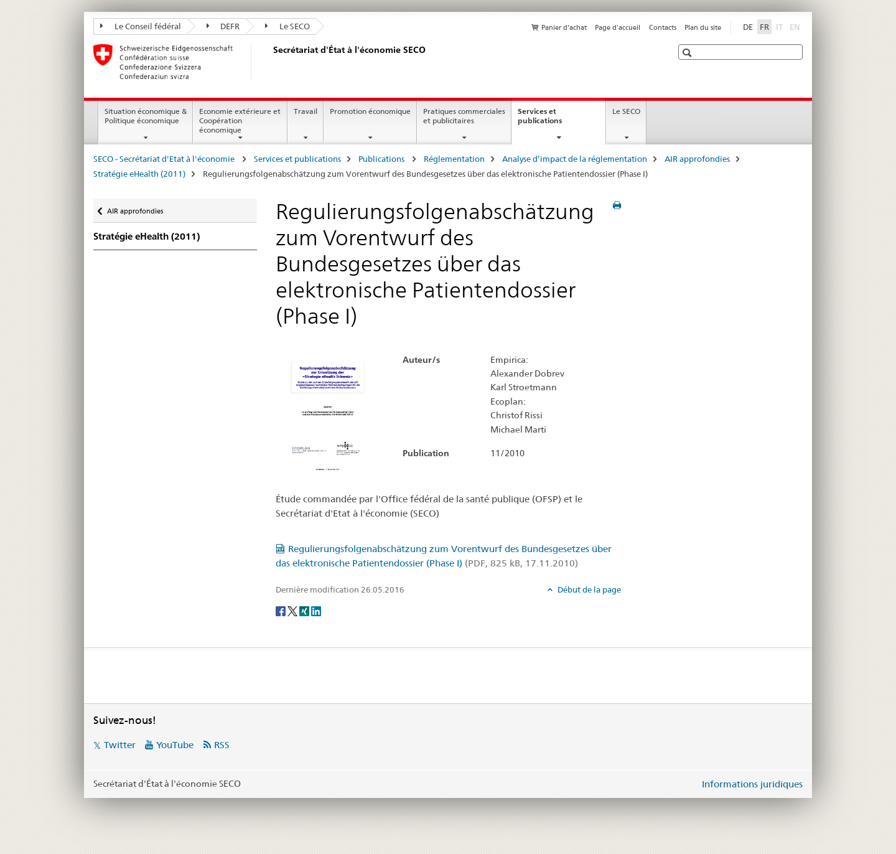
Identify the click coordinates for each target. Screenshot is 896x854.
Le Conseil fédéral (140, 26)
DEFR (223, 26)
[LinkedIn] (316, 610)
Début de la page (588, 589)
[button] (688, 52)
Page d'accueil (617, 27)
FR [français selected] (764, 27)
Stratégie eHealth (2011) (139, 174)
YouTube (175, 745)
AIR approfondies (697, 159)
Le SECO (287, 26)
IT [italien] (780, 26)
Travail (305, 111)
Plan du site (702, 27)
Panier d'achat (564, 27)
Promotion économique (370, 111)
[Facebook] (281, 610)
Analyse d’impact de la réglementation (574, 159)
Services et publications (553, 120)
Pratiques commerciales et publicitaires (464, 115)
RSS (222, 745)
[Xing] (305, 610)
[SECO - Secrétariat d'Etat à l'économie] (270, 61)
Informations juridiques (752, 784)
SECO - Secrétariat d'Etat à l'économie (164, 159)
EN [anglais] (796, 26)
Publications (382, 159)
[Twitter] (293, 610)
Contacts (662, 27)
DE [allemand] (748, 27)
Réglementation (454, 159)
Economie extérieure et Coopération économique (240, 120)
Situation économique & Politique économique (146, 115)
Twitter (120, 745)
